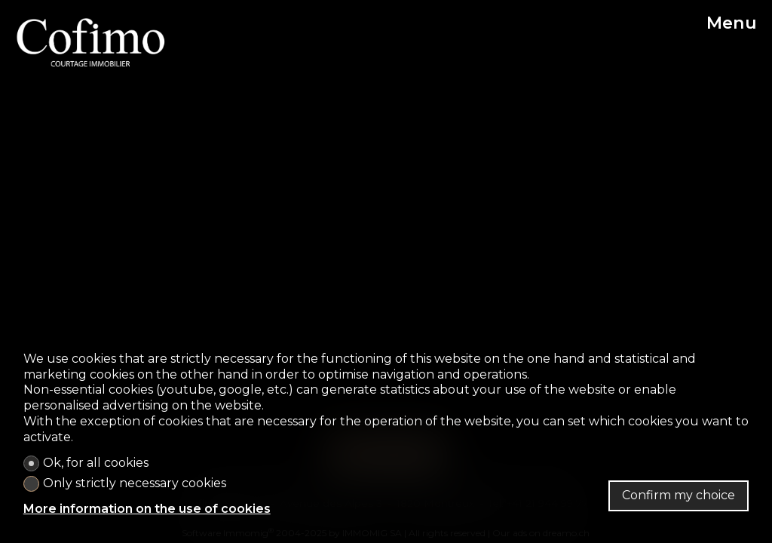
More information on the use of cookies (147, 509)
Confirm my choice (678, 495)
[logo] (91, 42)
